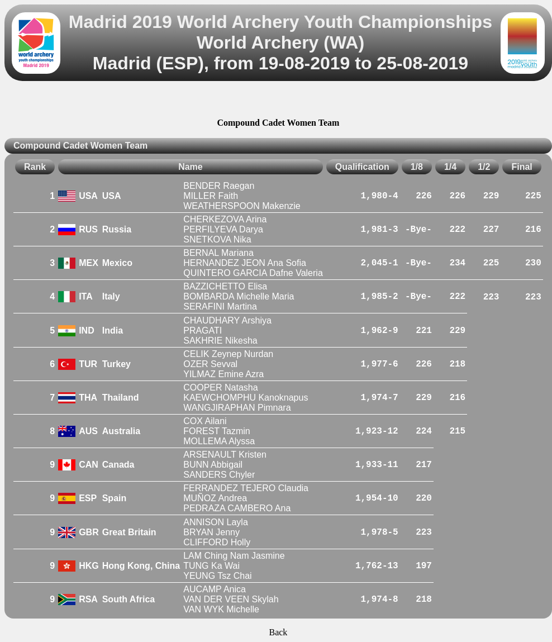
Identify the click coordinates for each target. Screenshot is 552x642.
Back (278, 632)
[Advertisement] (278, 101)
